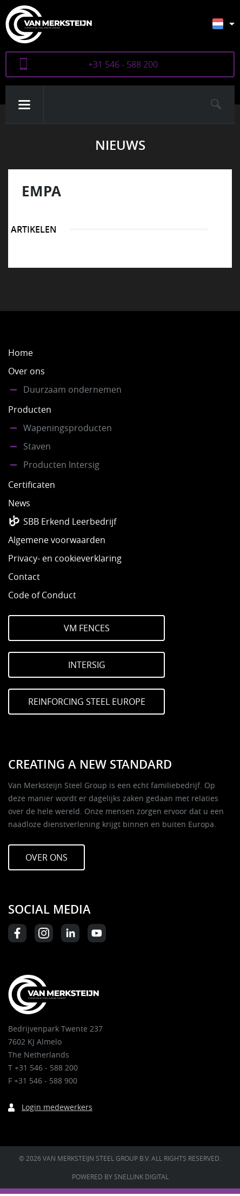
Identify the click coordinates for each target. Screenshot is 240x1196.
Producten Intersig (61, 465)
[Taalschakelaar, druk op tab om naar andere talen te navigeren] (232, 28)
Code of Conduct (42, 595)
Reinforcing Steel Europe (86, 702)
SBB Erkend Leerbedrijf (69, 521)
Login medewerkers (57, 1107)
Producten (29, 409)
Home (20, 353)
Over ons (26, 371)
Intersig (86, 665)
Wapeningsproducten (67, 428)
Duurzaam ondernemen (72, 389)
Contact (24, 577)
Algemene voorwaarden (56, 540)
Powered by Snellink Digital (120, 1176)
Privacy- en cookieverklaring (65, 558)
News (19, 503)
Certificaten (31, 485)
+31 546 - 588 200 (123, 64)
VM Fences (87, 628)
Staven (37, 446)
